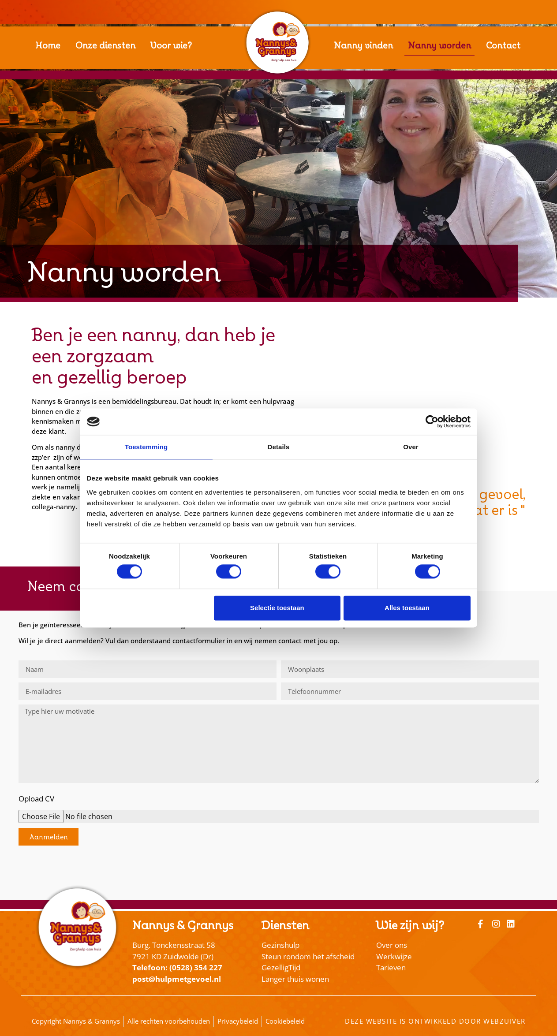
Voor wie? (171, 45)
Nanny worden (439, 45)
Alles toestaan (407, 607)
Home (47, 45)
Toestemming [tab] (146, 447)
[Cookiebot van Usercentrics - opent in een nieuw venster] (432, 421)
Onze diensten (105, 45)
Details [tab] (279, 447)
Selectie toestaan (277, 607)
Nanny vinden (363, 45)
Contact (503, 45)
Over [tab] (411, 447)
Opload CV (36, 799)
